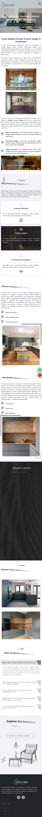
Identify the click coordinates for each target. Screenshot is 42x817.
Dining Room (18, 25)
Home (10, 25)
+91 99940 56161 (21, 161)
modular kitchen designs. (16, 120)
